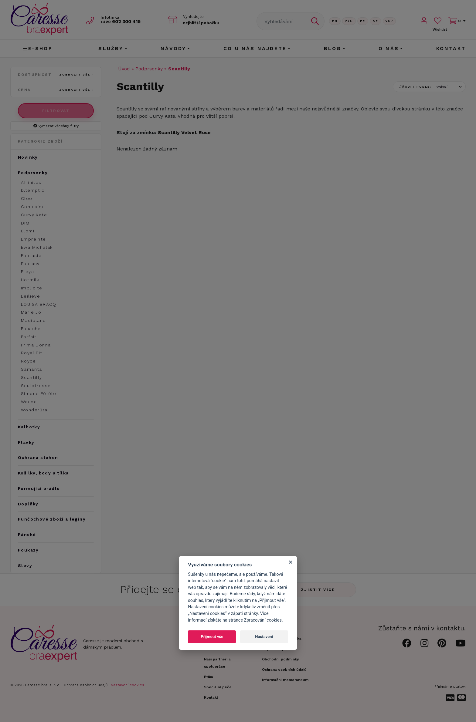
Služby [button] (110, 48)
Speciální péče (218, 687)
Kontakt (451, 48)
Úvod (124, 69)
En (335, 21)
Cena (56, 90)
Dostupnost (56, 75)
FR (362, 21)
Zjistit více (318, 590)
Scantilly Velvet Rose (184, 132)
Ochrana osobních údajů (85, 685)
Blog (333, 48)
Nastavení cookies (127, 685)
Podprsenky (149, 69)
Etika (208, 677)
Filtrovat (56, 111)
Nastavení (264, 636)
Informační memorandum (285, 680)
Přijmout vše (212, 636)
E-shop (37, 48)
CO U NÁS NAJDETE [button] (255, 48)
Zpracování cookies (263, 620)
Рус (349, 21)
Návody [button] (173, 48)
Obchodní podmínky (280, 659)
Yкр (389, 21)
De (375, 21)
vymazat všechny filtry (56, 126)
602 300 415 (122, 22)
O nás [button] (389, 48)
